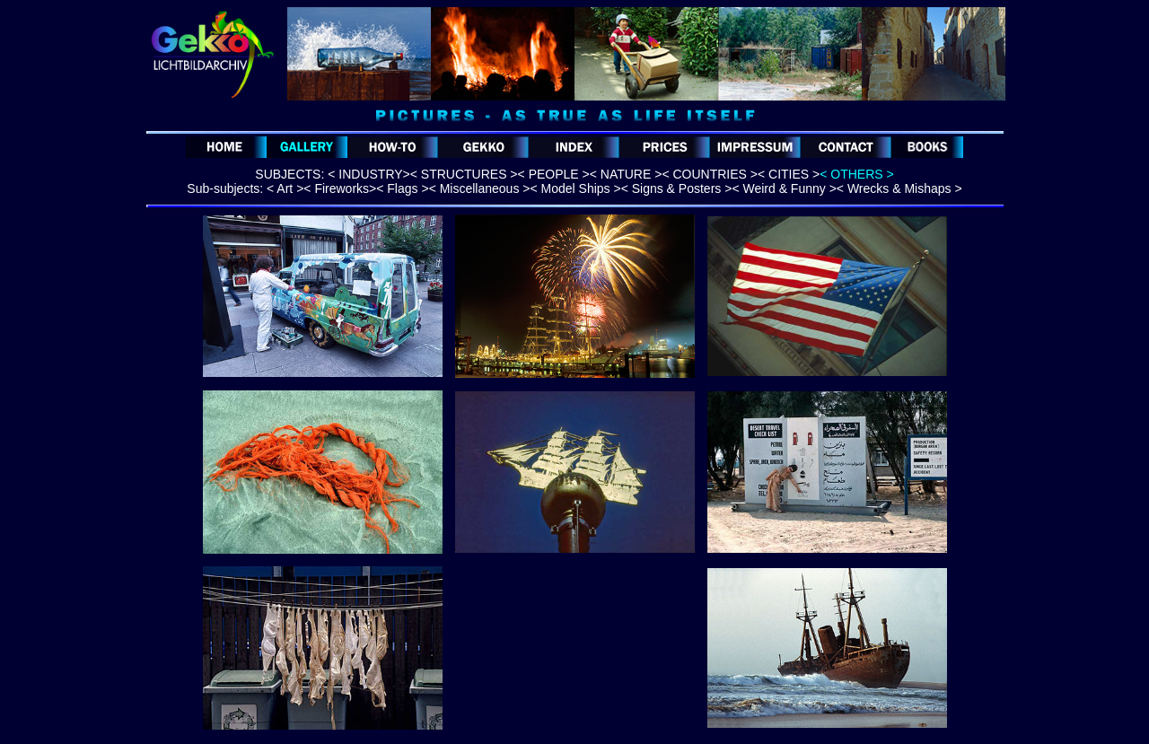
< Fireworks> (339, 188)
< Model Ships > (575, 188)
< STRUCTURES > (464, 174)
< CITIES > (789, 174)
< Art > (285, 188)
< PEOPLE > (554, 174)
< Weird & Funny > (784, 188)
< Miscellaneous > (480, 188)
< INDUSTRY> (369, 174)
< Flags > (402, 188)
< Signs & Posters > (676, 188)
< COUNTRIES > (710, 174)
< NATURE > (626, 174)
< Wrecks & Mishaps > (899, 188)
